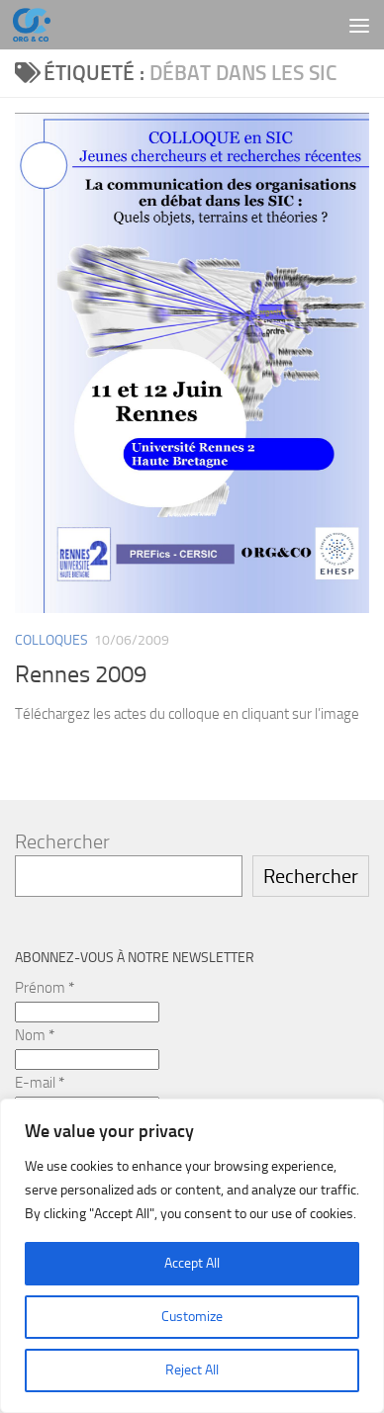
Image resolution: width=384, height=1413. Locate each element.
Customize (192, 1316)
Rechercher (62, 841)
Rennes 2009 (80, 674)
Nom (34, 1035)
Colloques (51, 640)
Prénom (44, 988)
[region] (192, 1256)
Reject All (192, 1370)
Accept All (192, 1263)
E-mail (39, 1083)
